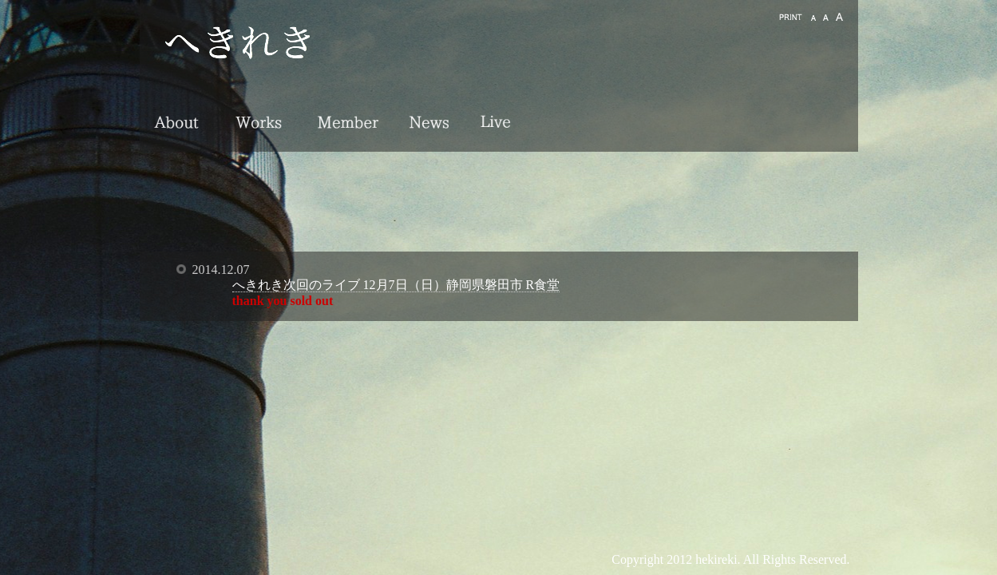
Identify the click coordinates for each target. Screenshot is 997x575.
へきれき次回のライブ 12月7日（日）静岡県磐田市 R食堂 (396, 284)
